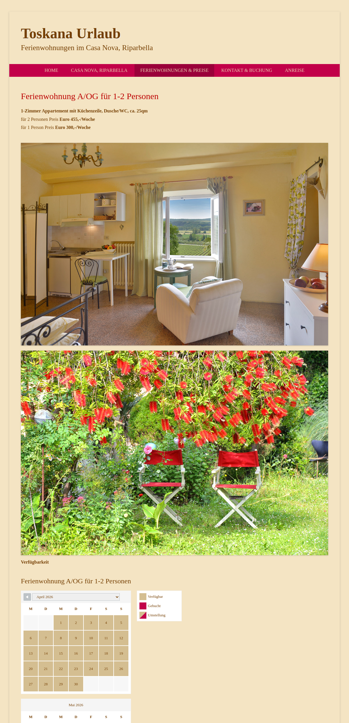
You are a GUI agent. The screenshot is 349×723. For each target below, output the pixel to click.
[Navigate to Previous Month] (27, 597)
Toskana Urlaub (71, 33)
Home (51, 70)
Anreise (295, 70)
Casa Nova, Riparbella (99, 70)
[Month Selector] (63, 597)
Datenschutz (306, 696)
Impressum (280, 696)
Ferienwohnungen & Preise (174, 70)
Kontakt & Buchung (246, 70)
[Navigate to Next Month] (274, 597)
